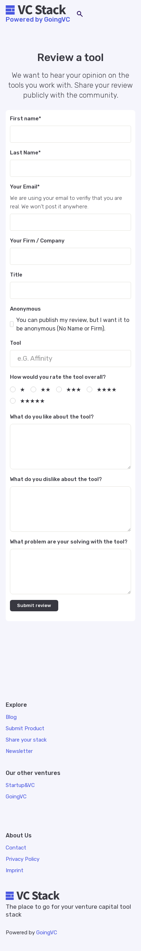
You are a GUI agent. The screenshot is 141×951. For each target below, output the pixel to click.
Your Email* (25, 187)
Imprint (14, 870)
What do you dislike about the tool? (56, 479)
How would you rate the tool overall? (58, 377)
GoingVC (46, 932)
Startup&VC (20, 785)
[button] (128, 14)
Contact (16, 848)
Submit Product (25, 728)
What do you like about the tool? (52, 417)
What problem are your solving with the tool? (69, 542)
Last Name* (25, 152)
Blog (11, 717)
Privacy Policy (22, 859)
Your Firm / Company (37, 240)
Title (16, 275)
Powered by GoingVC (38, 19)
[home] (38, 10)
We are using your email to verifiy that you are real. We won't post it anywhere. (66, 202)
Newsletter (19, 751)
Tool (15, 343)
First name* (25, 118)
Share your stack (26, 740)
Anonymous (25, 309)
